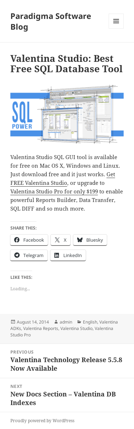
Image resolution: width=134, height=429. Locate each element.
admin (66, 322)
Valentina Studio (76, 328)
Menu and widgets (116, 28)
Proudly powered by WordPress (42, 421)
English (90, 322)
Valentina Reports (40, 328)
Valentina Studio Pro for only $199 (54, 191)
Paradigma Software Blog (50, 21)
